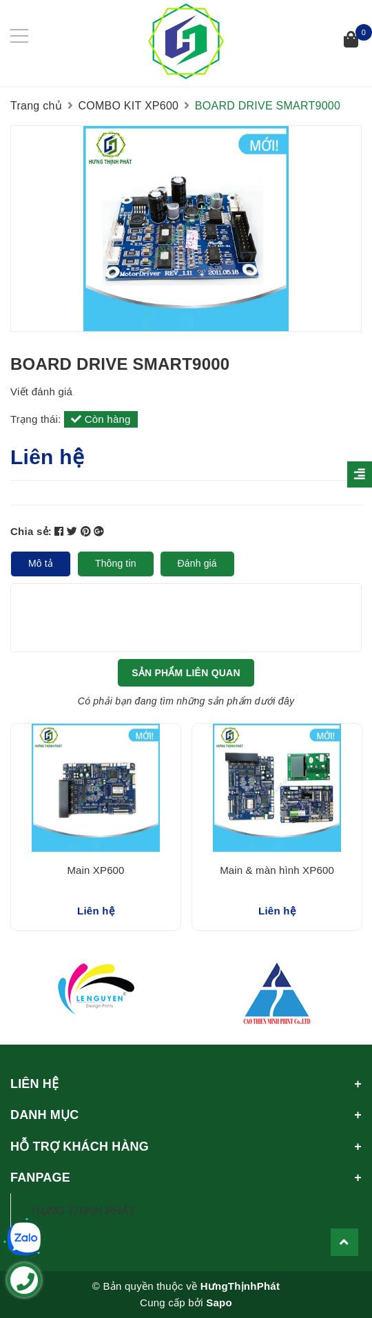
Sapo (219, 1302)
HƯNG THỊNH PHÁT (83, 1211)
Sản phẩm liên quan (186, 672)
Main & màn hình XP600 (277, 870)
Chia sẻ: (31, 531)
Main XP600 (95, 870)
